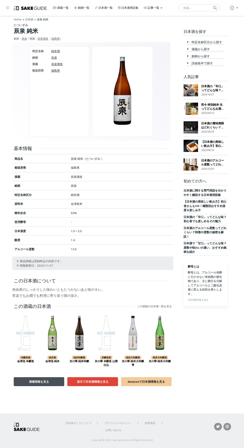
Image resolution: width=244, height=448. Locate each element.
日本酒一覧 (104, 8)
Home (17, 19)
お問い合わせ (113, 430)
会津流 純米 (52, 361)
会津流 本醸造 (25, 361)
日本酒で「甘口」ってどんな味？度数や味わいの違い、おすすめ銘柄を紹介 (205, 247)
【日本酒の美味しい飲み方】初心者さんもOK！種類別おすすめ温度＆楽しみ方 (212, 144)
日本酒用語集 (128, 8)
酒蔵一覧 (61, 8)
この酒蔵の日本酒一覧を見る (154, 306)
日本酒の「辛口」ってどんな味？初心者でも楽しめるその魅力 (212, 88)
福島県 (56, 38)
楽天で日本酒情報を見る (92, 381)
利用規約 (150, 423)
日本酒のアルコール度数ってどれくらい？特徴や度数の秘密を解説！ (212, 162)
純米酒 (55, 51)
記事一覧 (151, 8)
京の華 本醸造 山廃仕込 (106, 363)
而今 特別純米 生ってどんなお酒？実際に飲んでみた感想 (212, 107)
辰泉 (24, 38)
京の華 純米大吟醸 (160, 361)
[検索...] (199, 7)
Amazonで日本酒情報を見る (146, 381)
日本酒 (29, 19)
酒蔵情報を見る (39, 381)
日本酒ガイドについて (78, 423)
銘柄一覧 (81, 8)
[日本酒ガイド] (30, 7)
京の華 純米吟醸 (79, 361)
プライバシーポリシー (117, 423)
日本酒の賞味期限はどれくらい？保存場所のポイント (212, 125)
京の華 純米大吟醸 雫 (133, 363)
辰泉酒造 (43, 38)
